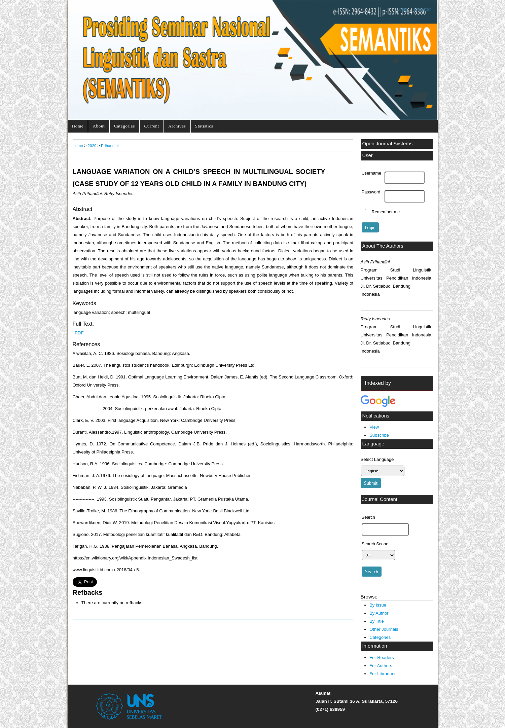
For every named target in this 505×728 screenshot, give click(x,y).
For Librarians (382, 673)
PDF (79, 332)
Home (77, 126)
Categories (124, 126)
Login (401, 9)
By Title (376, 621)
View (374, 427)
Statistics (204, 126)
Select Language (377, 459)
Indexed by (378, 383)
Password (371, 192)
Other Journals (383, 629)
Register (422, 9)
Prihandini (109, 145)
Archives (177, 126)
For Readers (381, 657)
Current (151, 126)
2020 (91, 145)
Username (371, 173)
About (99, 126)
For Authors (380, 665)
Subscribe (379, 435)
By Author (379, 613)
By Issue (377, 605)
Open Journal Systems (387, 143)
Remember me (386, 212)
